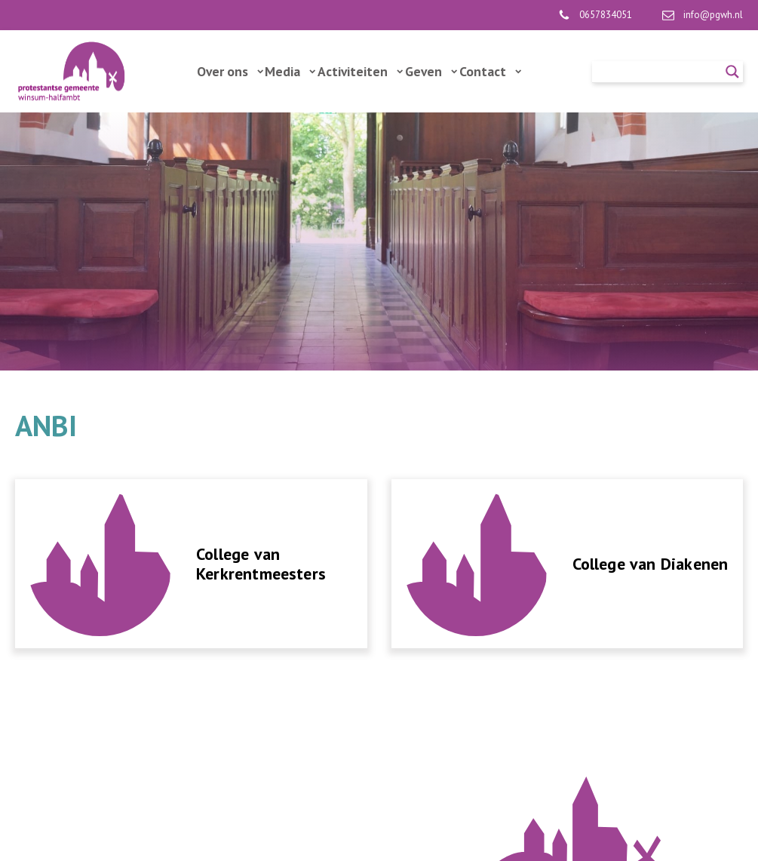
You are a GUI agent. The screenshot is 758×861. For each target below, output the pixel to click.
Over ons (230, 71)
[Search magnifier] (732, 71)
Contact (490, 71)
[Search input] (660, 71)
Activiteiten (360, 71)
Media (290, 71)
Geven (431, 71)
